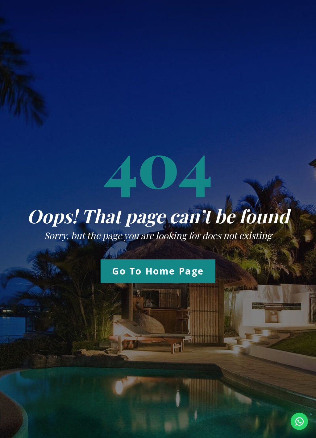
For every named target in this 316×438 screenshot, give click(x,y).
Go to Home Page (158, 271)
